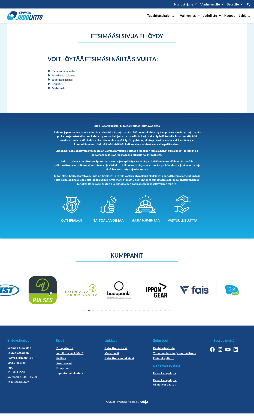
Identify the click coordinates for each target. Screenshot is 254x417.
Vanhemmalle (211, 4)
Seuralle (235, 4)
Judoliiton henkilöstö (69, 353)
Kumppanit (63, 368)
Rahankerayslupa (164, 373)
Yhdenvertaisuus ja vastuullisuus (174, 353)
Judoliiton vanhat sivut (119, 358)
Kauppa (229, 16)
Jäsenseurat (64, 363)
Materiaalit (111, 353)
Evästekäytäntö (163, 358)
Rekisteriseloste (164, 348)
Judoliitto (212, 15)
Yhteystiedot (64, 348)
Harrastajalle (185, 4)
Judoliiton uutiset (115, 348)
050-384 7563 (16, 371)
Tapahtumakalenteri (161, 16)
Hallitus (61, 358)
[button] (84, 310)
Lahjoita (244, 16)
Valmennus (189, 15)
